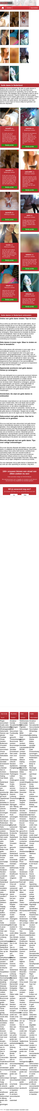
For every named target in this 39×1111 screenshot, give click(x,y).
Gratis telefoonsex (14, 867)
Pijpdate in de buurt (4, 795)
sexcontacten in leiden (25, 1079)
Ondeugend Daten (14, 781)
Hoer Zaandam (23, 956)
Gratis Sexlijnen (3, 869)
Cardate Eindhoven (24, 940)
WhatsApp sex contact (24, 922)
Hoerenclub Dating (4, 775)
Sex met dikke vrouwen (23, 892)
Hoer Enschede (13, 859)
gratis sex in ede (33, 1050)
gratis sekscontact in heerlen (33, 1092)
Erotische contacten (23, 840)
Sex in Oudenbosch (5, 1061)
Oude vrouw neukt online (31, 891)
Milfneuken (24, 725)
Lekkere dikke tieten (14, 791)
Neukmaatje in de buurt (34, 863)
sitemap (7, 1109)
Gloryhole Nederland (24, 769)
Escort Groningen (4, 812)
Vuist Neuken (32, 938)
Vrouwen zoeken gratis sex (23, 858)
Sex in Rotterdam (4, 816)
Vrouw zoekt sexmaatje (4, 860)
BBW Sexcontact (14, 730)
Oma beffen (2, 1028)
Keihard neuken (32, 928)
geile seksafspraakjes (6, 956)
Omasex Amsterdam (24, 820)
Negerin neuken (23, 975)
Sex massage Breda (13, 1051)
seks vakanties (33, 1014)
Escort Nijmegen (13, 803)
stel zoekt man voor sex (3, 1037)
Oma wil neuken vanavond (13, 886)
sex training (12, 1032)
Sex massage (32, 777)
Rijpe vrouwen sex (3, 786)
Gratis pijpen (12, 916)
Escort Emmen (13, 820)
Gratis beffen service (12, 786)
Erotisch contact (32, 814)
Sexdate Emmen (23, 755)
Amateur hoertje (13, 722)
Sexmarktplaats (6, 978)
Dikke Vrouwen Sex (23, 774)
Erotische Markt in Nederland (33, 819)
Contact (26, 1109)
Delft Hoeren (12, 963)
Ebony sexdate (32, 744)
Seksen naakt (22, 908)
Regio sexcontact (4, 722)
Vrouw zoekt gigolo (31, 845)
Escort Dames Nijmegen (23, 825)
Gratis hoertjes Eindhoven (14, 872)
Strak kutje (14, 890)
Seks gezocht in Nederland (24, 831)
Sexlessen (24, 872)
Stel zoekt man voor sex (13, 756)
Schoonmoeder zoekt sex (15, 1014)
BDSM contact (22, 750)
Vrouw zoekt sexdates (3, 886)
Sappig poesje (2, 908)
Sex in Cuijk (2, 1052)
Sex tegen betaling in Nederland (4, 945)
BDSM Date (31, 748)
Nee (25, 495)
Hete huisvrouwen (5, 865)
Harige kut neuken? (4, 895)
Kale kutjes (24, 904)
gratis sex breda (33, 1018)
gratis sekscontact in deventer (33, 1078)
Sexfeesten (33, 737)
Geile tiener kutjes (31, 990)
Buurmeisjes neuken (14, 746)
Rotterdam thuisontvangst (5, 824)
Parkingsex (14, 774)
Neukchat (13, 986)
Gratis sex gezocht (33, 959)
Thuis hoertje (32, 948)
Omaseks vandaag (33, 912)
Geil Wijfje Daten (33, 920)
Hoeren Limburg (13, 795)
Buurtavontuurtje (6, 727)
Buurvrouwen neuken (25, 936)
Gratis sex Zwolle (33, 830)
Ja (14, 495)
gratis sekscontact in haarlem (14, 1088)
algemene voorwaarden (14, 1109)
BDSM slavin (12, 893)
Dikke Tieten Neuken (13, 1002)
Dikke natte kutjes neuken (14, 996)
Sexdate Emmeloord (4, 763)
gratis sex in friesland (14, 1040)
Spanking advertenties (34, 885)
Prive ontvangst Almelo (23, 864)
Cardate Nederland (33, 801)
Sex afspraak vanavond (13, 825)
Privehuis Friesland (13, 977)
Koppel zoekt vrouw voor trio (4, 918)
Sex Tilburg (14, 807)
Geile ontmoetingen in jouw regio (5, 926)
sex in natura (2, 1048)
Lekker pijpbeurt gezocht (32, 1008)
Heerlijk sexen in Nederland (24, 917)
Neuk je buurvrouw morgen (14, 1008)
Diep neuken (3, 899)
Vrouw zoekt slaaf (33, 834)
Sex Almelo (14, 937)
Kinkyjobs (13, 988)
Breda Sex (24, 943)
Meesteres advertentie (4, 834)
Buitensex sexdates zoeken (4, 1023)
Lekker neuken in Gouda (33, 1035)
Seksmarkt (4, 731)
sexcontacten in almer (15, 1065)
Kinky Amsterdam (33, 781)
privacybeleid (22, 1109)
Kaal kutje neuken (13, 912)
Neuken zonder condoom (3, 874)
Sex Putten (4, 949)
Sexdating (33, 735)
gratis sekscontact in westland (33, 1064)
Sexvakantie (34, 725)
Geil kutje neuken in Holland (13, 927)
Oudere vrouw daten (32, 880)
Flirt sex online (32, 793)
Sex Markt (23, 837)
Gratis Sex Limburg (4, 936)
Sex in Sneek (12, 1061)
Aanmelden (34, 8)
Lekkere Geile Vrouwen (13, 841)
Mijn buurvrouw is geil (33, 868)
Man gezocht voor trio (3, 845)
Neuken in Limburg (23, 875)
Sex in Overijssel (13, 948)
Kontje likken (22, 869)
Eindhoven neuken (4, 961)
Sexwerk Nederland (14, 810)
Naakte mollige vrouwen (13, 906)
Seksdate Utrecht (13, 761)
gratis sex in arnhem (13, 1093)
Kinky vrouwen (32, 761)
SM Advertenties (24, 879)
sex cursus (24, 1013)
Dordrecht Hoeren (4, 965)
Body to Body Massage (32, 766)
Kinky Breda (31, 785)
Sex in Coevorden (4, 1056)
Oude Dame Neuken (32, 874)
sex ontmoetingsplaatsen (27, 1018)
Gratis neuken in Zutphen (33, 1045)
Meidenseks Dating (34, 789)
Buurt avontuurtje (4, 791)
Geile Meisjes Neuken (32, 933)
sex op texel (22, 1022)
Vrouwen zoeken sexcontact (4, 747)
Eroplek (3, 855)
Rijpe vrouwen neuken (23, 990)
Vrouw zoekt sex (3, 752)
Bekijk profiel (9, 145)
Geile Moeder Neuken (13, 957)
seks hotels (4, 1045)
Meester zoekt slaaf (24, 844)
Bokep (31, 804)
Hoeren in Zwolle (33, 850)
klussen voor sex (3, 1032)
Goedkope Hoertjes (14, 863)
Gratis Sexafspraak (34, 963)
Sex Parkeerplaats (25, 928)
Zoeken (8, 8)
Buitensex (4, 743)
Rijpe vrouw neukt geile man (33, 977)
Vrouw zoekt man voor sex (33, 825)
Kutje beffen (2, 912)
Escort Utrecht (3, 808)
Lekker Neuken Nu (14, 830)
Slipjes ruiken (31, 859)
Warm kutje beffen (24, 979)
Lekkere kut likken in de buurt (24, 1008)
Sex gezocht (13, 846)
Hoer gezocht (13, 736)
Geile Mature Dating (22, 760)
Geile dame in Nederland (14, 851)
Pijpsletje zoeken (32, 905)
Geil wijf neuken (23, 883)
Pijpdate (23, 727)
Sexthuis (32, 951)
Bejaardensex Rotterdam (25, 816)
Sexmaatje (24, 723)
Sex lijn (22, 925)
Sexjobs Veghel (23, 801)
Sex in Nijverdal (13, 1056)
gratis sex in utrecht (3, 1085)
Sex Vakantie (23, 932)
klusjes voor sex (3, 1042)
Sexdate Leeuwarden (24, 746)
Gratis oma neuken (14, 1018)
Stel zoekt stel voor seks (4, 839)
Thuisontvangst (15, 739)
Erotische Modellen (3, 989)
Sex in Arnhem (3, 771)
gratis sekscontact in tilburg (4, 1096)
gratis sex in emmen (33, 1069)
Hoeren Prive (22, 952)
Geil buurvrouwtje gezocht (24, 996)
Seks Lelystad (3, 767)
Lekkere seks (3, 891)
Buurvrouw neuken (14, 742)
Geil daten (23, 835)
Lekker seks (12, 777)
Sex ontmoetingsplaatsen (8, 940)
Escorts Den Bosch (4, 820)
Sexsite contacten (23, 812)
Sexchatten (33, 729)
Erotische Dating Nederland (14, 835)
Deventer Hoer (23, 793)
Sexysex (23, 784)
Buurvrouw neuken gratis (4, 1000)
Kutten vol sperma (33, 995)
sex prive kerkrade (13, 1036)
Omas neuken (3, 740)
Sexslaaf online (23, 897)
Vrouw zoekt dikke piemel (14, 933)
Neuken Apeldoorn (14, 765)
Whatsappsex (5, 729)
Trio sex (23, 786)
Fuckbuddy (14, 733)
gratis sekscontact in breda (14, 1070)
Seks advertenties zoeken (4, 829)
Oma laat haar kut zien (32, 984)
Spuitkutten (33, 909)
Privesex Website (3, 985)
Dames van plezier (4, 734)
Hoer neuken (22, 738)
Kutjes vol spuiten (4, 1005)
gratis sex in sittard (33, 1083)
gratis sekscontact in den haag (4, 1079)
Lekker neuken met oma (23, 1002)
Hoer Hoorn (22, 965)
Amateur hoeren (32, 722)
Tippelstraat (4, 798)
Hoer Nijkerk (22, 961)
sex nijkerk (24, 1015)
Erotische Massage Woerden (23, 970)
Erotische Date (3, 969)
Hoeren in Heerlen (23, 789)
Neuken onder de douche (32, 943)
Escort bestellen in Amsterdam (4, 802)
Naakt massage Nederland (4, 880)
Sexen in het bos (13, 897)
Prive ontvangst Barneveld (14, 982)
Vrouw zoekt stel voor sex (23, 1031)
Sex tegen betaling (4, 981)
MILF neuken (22, 742)
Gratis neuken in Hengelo (33, 1029)
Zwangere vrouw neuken (13, 921)
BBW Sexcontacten (25, 734)
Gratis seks (4, 725)
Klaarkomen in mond (34, 916)
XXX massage (23, 765)
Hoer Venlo (14, 855)
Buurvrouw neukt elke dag (4, 1017)
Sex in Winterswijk (24, 1026)
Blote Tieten (22, 901)
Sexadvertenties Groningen (16, 726)
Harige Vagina (32, 897)
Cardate (3, 737)
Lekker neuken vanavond (4, 994)
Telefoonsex (24, 721)
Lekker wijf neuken (33, 924)
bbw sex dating (13, 1028)
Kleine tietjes (31, 740)
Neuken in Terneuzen (33, 1040)
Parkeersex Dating (33, 797)
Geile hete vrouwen (33, 971)
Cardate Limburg (13, 973)
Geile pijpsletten (14, 901)
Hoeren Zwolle (22, 797)
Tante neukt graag (2, 1011)
